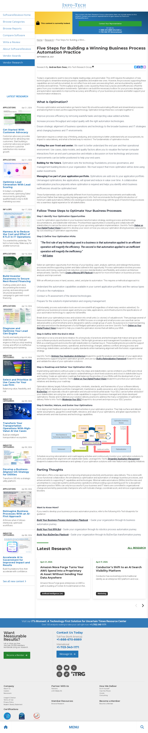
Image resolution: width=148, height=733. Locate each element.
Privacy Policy (9, 702)
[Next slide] (142, 605)
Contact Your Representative (110, 24)
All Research (137, 548)
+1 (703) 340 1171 (98, 624)
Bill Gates (48, 255)
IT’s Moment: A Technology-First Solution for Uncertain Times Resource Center (78, 621)
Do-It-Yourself (104, 689)
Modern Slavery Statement (13, 704)
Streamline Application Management (124, 459)
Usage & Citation (10, 698)
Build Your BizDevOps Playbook (53, 534)
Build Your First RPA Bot (49, 529)
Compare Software (14, 35)
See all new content (14, 581)
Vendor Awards (12, 55)
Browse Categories (13, 21)
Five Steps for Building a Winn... (70, 40)
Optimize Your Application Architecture (68, 356)
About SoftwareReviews (17, 49)
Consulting (103, 695)
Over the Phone (105, 691)
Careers (6, 691)
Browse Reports (12, 28)
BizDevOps (42, 392)
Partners (54, 689)
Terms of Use (8, 700)
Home (39, 40)
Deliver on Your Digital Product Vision (90, 379)
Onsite (101, 693)
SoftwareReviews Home (16, 15)
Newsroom (8, 693)
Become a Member (17, 655)
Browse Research (57, 704)
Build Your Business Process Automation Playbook (62, 520)
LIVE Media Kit (56, 691)
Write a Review (11, 42)
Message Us (67, 654)
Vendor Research (13, 62)
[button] (74, 727)
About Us (7, 689)
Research (49, 40)
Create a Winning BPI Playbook (79, 273)
